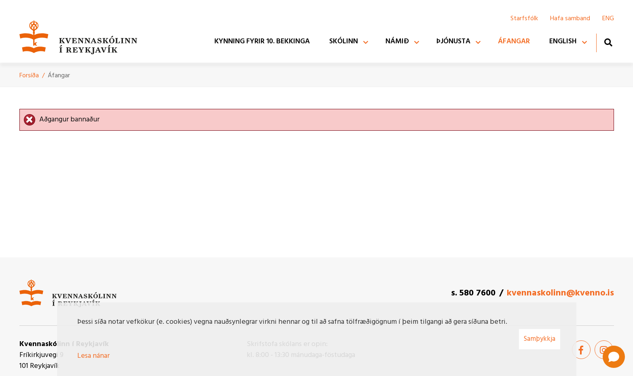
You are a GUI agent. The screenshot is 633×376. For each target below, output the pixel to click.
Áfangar (59, 75)
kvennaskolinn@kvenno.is (560, 293)
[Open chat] (614, 357)
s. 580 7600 (473, 293)
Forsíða (29, 75)
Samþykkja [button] (539, 339)
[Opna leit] (608, 42)
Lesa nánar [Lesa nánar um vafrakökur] (93, 356)
